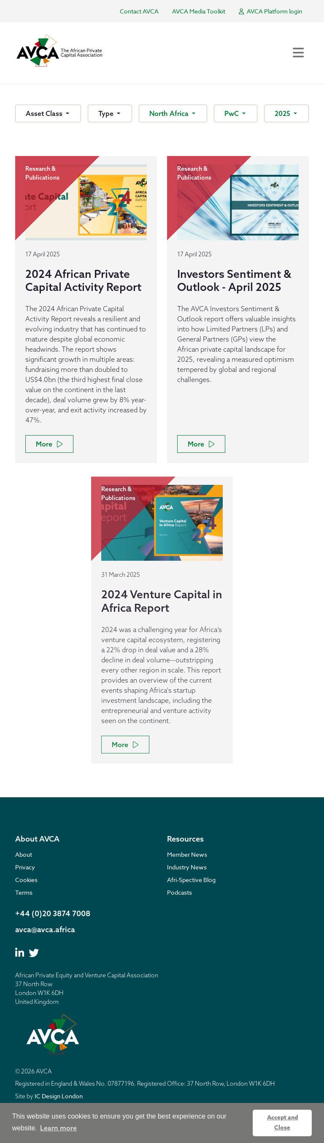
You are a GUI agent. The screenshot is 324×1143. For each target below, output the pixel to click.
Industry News (187, 867)
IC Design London (59, 1096)
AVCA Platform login (270, 11)
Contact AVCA (139, 11)
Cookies (26, 880)
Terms (23, 892)
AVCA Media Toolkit (198, 11)
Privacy (25, 867)
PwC (232, 113)
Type (106, 113)
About (23, 854)
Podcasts (179, 892)
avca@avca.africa (45, 929)
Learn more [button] (58, 1128)
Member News (187, 854)
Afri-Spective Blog (191, 880)
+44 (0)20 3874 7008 (52, 913)
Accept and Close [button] (282, 1122)
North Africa (169, 113)
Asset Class (45, 113)
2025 (283, 113)
